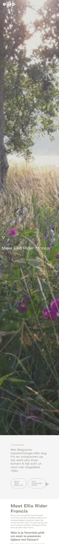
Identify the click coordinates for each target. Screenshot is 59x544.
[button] (53, 4)
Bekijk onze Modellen (18, 483)
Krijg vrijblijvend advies (36, 483)
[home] (8, 4)
